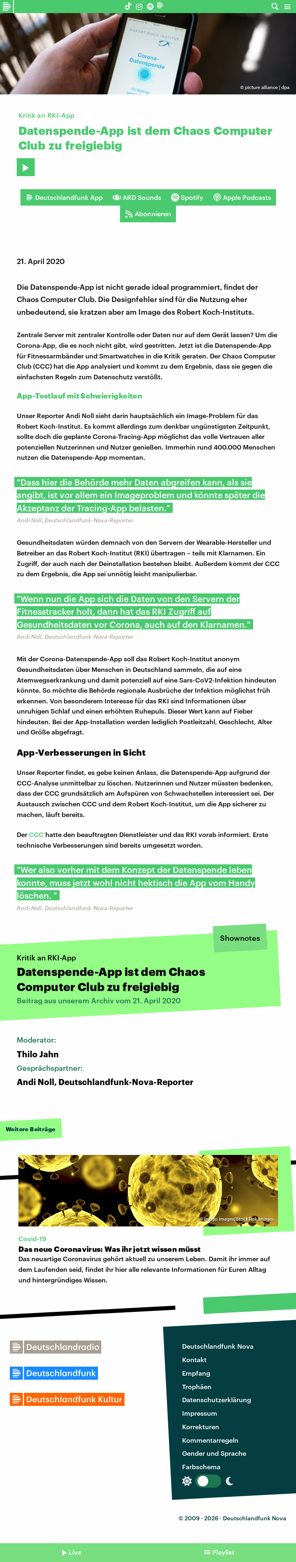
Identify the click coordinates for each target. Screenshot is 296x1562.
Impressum (199, 1413)
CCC (36, 834)
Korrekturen (200, 1426)
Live (75, 1552)
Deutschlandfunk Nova (218, 1346)
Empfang (196, 1373)
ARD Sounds (137, 197)
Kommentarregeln (210, 1440)
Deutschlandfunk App (64, 197)
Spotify (187, 197)
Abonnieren (148, 214)
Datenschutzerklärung (216, 1399)
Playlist (223, 1552)
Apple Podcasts (242, 197)
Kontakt (194, 1359)
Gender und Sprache (214, 1453)
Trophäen (196, 1386)
